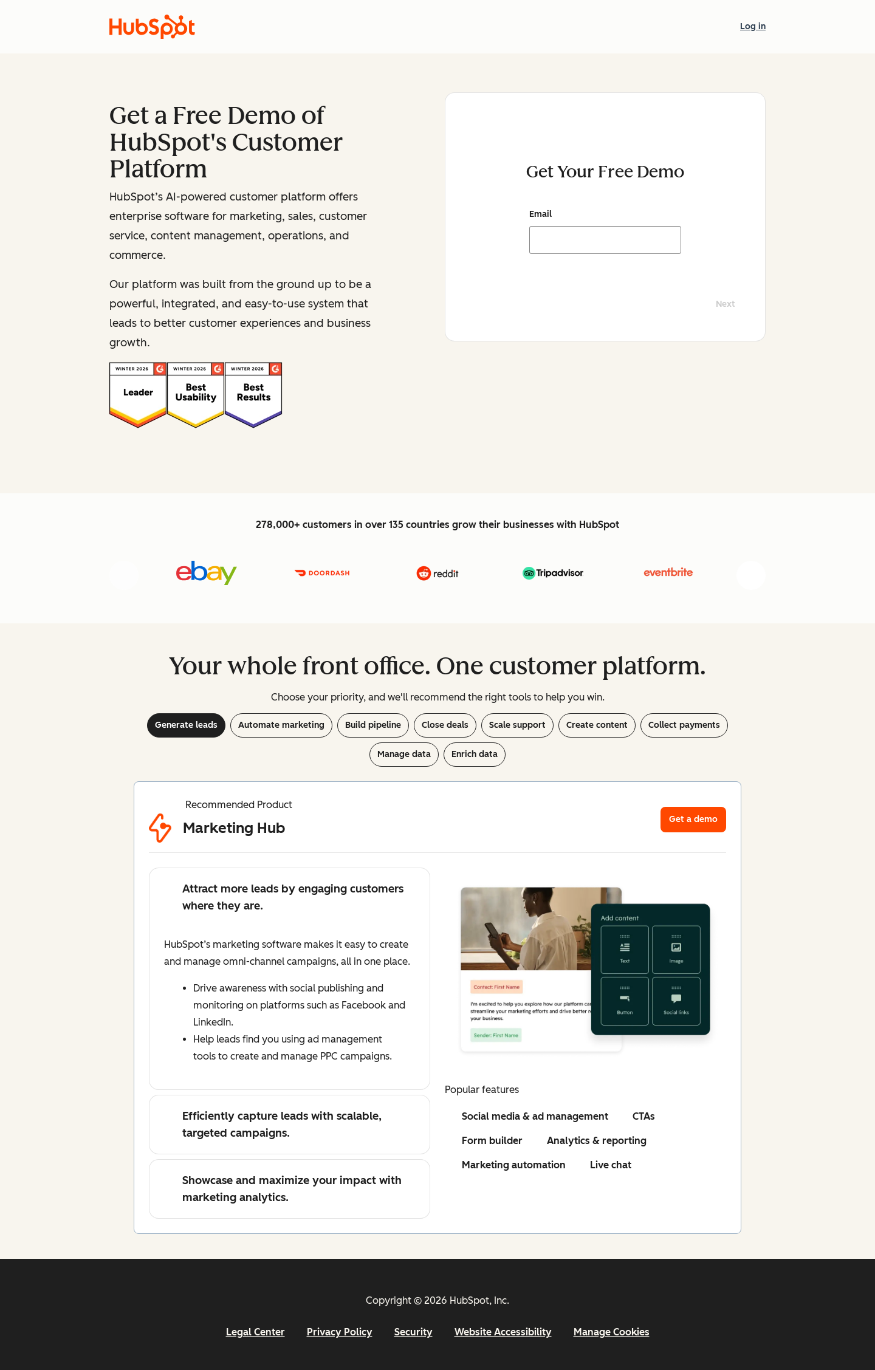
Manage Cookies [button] (612, 1332)
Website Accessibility (503, 1332)
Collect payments (684, 725)
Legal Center (255, 1332)
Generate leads (186, 725)
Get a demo (693, 819)
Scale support (517, 725)
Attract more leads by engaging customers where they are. (283, 897)
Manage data (404, 754)
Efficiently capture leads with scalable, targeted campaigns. (273, 1124)
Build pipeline (373, 725)
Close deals (445, 725)
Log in (753, 26)
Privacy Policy (339, 1332)
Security (413, 1332)
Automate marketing (281, 725)
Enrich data (474, 754)
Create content (597, 725)
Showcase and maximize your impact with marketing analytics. (283, 1189)
